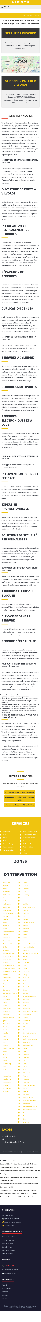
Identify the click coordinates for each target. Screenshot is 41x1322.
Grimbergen (7, 1027)
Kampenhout (7, 1076)
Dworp (5, 987)
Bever (5, 922)
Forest (5, 1005)
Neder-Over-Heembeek (30, 953)
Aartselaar (6, 882)
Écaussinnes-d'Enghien (10, 993)
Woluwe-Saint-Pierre (29, 1110)
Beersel (5, 919)
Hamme (5, 1045)
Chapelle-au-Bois (8, 965)
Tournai (25, 1064)
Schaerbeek (27, 1015)
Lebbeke (26, 889)
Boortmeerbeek (8, 932)
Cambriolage (7, 832)
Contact (4, 1298)
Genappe (6, 1015)
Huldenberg (7, 1064)
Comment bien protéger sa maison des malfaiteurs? (18, 1164)
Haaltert (5, 1039)
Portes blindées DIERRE (30, 832)
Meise (25, 935)
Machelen (26, 929)
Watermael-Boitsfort (29, 1085)
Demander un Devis (9, 1136)
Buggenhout (7, 959)
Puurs (25, 984)
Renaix (25, 990)
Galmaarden (7, 1008)
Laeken (25, 882)
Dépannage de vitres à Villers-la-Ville (19, 792)
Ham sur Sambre (8, 1048)
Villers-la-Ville (27, 1073)
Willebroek (26, 1104)
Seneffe (25, 1024)
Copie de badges (8, 844)
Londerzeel (26, 913)
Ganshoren (6, 1011)
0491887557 (20, 2)
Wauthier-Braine (28, 1097)
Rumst (25, 1005)
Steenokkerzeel (28, 1045)
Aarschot (6, 886)
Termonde (26, 1058)
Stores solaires (28, 841)
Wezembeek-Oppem (29, 1101)
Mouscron (26, 950)
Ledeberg (26, 895)
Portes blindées (8, 850)
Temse (25, 1048)
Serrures (5, 1295)
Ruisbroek (26, 1002)
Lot (24, 916)
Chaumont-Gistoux (9, 968)
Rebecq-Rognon (28, 987)
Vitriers (25, 850)
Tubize (25, 1067)
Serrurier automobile (29, 838)
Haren (5, 1051)
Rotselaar (26, 999)
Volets (25, 853)
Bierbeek (6, 925)
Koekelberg (7, 1082)
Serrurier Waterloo (8, 1240)
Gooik (5, 1030)
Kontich (5, 1085)
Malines (25, 932)
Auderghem (7, 904)
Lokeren (25, 910)
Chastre (5, 962)
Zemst (25, 1119)
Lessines (26, 901)
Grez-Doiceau (7, 1024)
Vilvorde (25, 1076)
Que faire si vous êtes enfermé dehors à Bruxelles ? (18, 1190)
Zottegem (26, 1122)
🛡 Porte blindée (7, 1215)
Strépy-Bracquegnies (30, 1039)
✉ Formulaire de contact (10, 1270)
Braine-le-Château (9, 944)
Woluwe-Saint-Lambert (30, 1107)
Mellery (25, 941)
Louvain (25, 919)
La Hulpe (25, 886)
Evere (5, 1002)
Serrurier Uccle (7, 1247)
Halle (4, 1036)
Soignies (25, 1036)
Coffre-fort (6, 841)
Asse (4, 898)
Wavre (25, 1088)
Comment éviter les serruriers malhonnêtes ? (16, 1167)
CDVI (4, 835)
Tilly (24, 1061)
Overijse (25, 975)
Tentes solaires (28, 847)
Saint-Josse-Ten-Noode (30, 1011)
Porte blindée (6, 1288)
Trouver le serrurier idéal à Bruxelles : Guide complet (19, 1197)
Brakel (5, 947)
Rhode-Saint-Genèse (29, 996)
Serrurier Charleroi (8, 1250)
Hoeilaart (6, 1054)
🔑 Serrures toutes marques (11, 1222)
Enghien (5, 996)
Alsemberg (6, 892)
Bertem (5, 916)
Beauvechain (7, 910)
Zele (24, 1116)
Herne (5, 1061)
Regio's (29, 16)
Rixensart (26, 993)
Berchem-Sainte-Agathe (11, 913)
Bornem (5, 935)
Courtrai (5, 975)
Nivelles (25, 956)
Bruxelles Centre (8, 956)
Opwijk (25, 965)
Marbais (25, 925)
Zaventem (26, 1113)
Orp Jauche (26, 972)
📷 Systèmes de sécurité (10, 1219)
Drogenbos (6, 984)
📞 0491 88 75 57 (9, 1266)
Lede (24, 892)
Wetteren (26, 1094)
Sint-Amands (27, 1030)
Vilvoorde (26, 1079)
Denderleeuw (7, 978)
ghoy (4, 1021)
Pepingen (26, 978)
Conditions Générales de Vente (13, 1142)
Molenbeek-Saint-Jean (30, 944)
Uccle (24, 1070)
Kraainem (6, 1091)
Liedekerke (26, 904)
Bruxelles (6, 950)
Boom (5, 929)
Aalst (4, 889)
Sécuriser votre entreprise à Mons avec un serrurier (18, 1194)
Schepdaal (26, 1021)
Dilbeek (5, 981)
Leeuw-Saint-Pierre (29, 907)
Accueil (4, 1285)
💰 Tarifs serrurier (8, 1225)
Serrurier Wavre (7, 1244)
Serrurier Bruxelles (9, 953)
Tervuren (26, 1054)
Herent (5, 1058)
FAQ (3, 1139)
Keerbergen (7, 1079)
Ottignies (26, 962)
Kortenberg (7, 1088)
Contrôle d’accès (8, 847)
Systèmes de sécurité (30, 844)
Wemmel (25, 1091)
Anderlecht (6, 895)
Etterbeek (6, 999)
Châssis (5, 838)
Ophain (25, 968)
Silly (24, 1027)
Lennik (25, 898)
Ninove (25, 959)
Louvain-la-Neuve (28, 922)
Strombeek (26, 1042)
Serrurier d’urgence (29, 835)
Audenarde (6, 901)
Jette (5, 1073)
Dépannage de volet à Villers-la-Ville (20, 805)
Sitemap (36, 1152)
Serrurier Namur (7, 1254)
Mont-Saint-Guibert (29, 947)
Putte (24, 981)
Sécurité (5, 1292)
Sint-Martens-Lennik (29, 1033)
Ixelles (5, 1070)
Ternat (25, 1051)
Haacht (5, 1033)
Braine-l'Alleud (7, 941)
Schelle (25, 1018)
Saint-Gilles (26, 1008)
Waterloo (26, 1082)
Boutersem (6, 938)
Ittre (4, 1067)
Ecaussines (6, 990)
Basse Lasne (7, 907)
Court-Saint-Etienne (9, 972)
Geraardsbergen (8, 1018)
